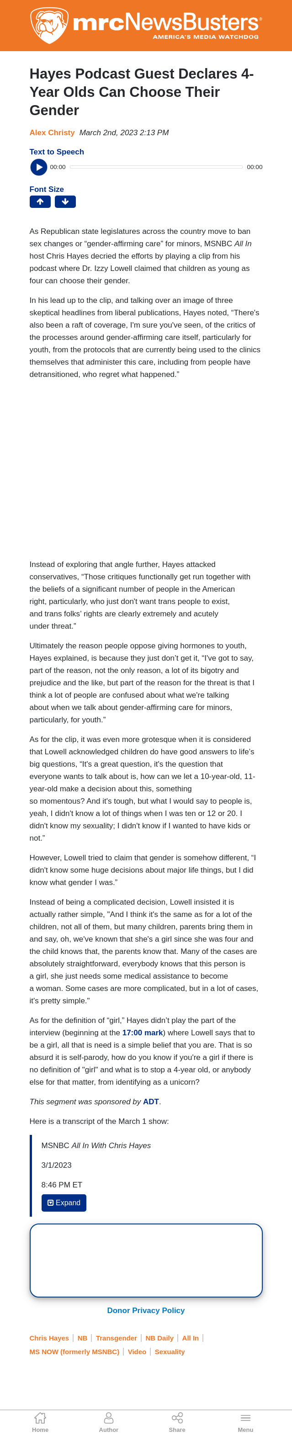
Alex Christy (52, 132)
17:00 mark (142, 1032)
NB (83, 1338)
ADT (151, 1101)
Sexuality (170, 1352)
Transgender (116, 1338)
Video (137, 1352)
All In (190, 1338)
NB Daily (159, 1338)
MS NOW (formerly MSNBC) (75, 1352)
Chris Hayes (49, 1338)
